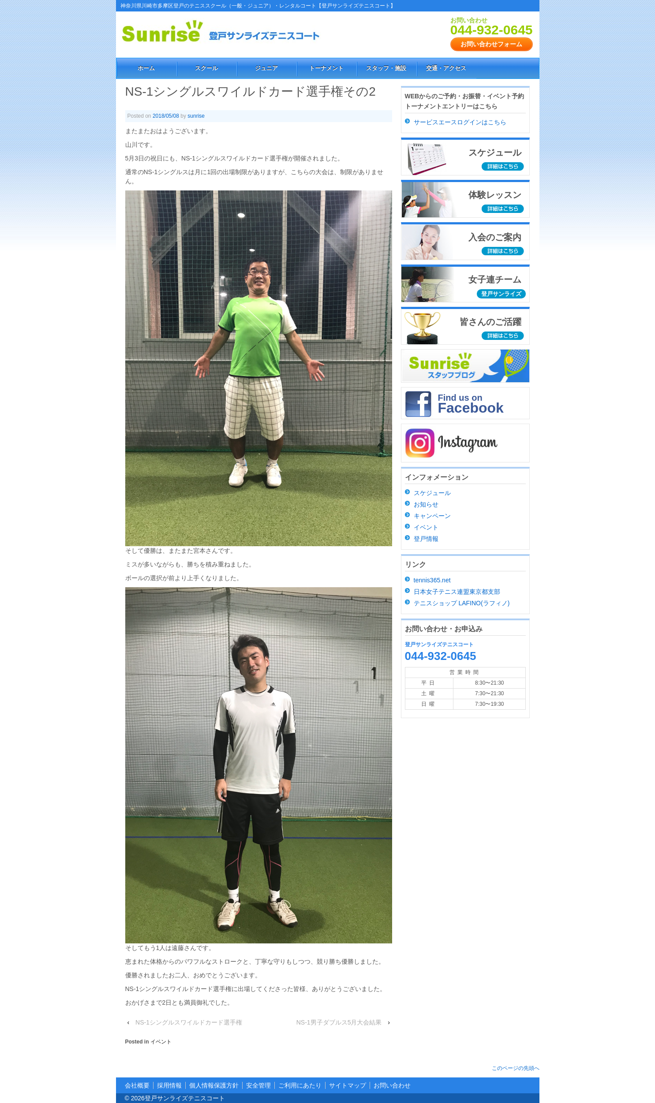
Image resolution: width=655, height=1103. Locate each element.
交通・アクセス (446, 68)
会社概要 (137, 1085)
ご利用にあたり (300, 1085)
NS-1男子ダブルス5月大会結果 (339, 1022)
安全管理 (258, 1085)
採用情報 (169, 1085)
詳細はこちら (504, 166)
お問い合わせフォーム (491, 44)
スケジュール (432, 492)
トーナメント (326, 68)
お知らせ (426, 504)
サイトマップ (347, 1085)
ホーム (146, 68)
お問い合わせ (392, 1085)
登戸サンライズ (501, 294)
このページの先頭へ (515, 1068)
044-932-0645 (491, 29)
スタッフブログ (465, 366)
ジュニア (266, 68)
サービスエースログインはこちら (460, 122)
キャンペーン (432, 515)
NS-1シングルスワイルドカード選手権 (188, 1022)
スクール (206, 68)
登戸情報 (426, 538)
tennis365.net (432, 580)
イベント (161, 1042)
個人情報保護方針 (214, 1085)
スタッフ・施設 (386, 68)
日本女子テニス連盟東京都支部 (457, 591)
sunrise (196, 116)
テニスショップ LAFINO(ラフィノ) (462, 603)
